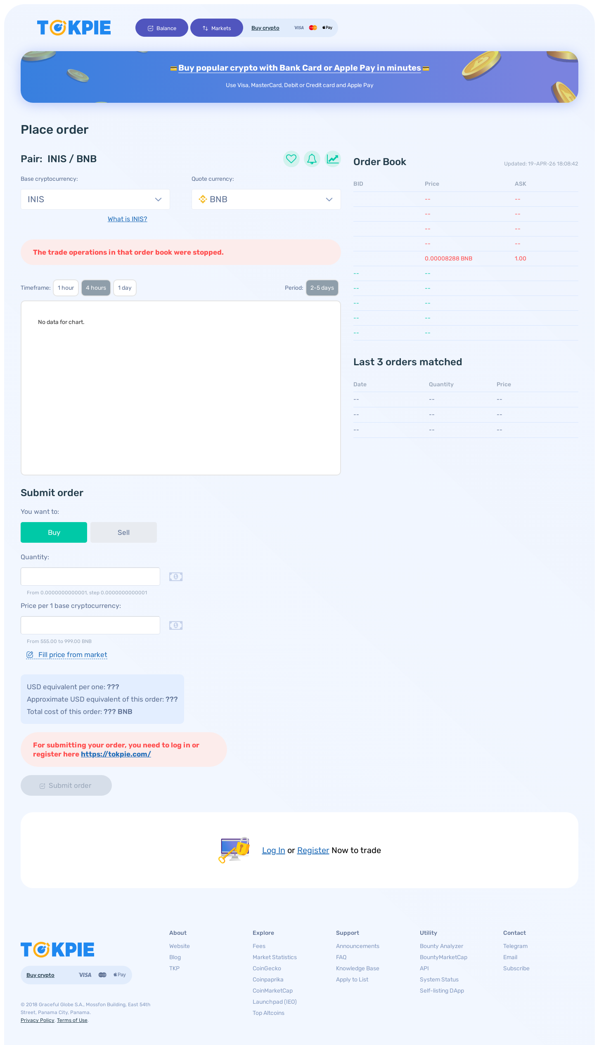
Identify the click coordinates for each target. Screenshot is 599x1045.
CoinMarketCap (273, 990)
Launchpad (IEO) (275, 1001)
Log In (273, 850)
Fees (259, 946)
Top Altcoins (268, 1013)
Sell (124, 532)
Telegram (515, 946)
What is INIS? (127, 219)
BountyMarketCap (443, 957)
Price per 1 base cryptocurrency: (71, 606)
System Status (439, 979)
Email (510, 957)
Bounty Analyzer (441, 946)
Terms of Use (72, 1020)
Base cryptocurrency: (49, 178)
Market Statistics (275, 957)
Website (179, 946)
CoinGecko (267, 968)
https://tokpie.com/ (116, 754)
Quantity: (35, 557)
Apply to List (352, 979)
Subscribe (516, 968)
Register (313, 850)
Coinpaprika (268, 979)
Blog (175, 957)
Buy (54, 532)
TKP (174, 968)
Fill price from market (66, 654)
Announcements (357, 946)
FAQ (341, 957)
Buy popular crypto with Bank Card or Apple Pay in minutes (299, 68)
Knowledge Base (357, 968)
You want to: (40, 511)
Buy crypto (265, 28)
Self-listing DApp (442, 990)
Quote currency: (213, 178)
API (424, 968)
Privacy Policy (37, 1020)
